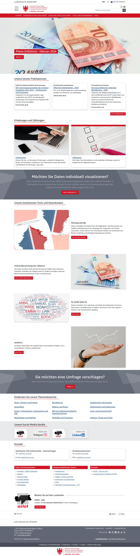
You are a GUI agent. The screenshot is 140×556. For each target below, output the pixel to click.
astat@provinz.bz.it (27, 457)
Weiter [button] (19, 57)
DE (103, 2)
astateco (20, 474)
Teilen (112, 514)
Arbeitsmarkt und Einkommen (102, 407)
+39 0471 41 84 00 (81, 453)
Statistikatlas (21, 485)
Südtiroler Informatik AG (31, 539)
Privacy (74, 545)
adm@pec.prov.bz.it (24, 535)
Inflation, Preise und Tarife (60, 15)
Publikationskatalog (62, 474)
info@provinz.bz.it (25, 533)
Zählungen (77, 157)
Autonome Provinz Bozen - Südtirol (31, 528)
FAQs (57, 482)
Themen (18, 15)
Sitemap (19, 513)
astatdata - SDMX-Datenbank (27, 471)
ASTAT (96, 15)
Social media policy (94, 545)
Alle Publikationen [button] (118, 114)
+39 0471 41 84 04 (24, 453)
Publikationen (59, 471)
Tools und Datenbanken (82, 15)
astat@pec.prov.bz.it (84, 457)
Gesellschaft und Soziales (101, 402)
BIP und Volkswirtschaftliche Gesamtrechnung (64, 412)
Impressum (65, 545)
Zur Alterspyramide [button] (79, 237)
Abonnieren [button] (40, 507)
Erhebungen (21, 157)
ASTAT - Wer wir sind (100, 471)
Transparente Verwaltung (94, 528)
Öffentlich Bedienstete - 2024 (66, 88)
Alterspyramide (22, 477)
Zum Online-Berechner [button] (23, 278)
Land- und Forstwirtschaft (101, 411)
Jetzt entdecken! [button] (70, 192)
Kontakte (108, 528)
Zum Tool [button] (76, 314)
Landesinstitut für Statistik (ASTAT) (105, 474)
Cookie (82, 545)
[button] (121, 6)
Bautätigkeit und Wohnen (25, 418)
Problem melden (120, 528)
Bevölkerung (57, 402)
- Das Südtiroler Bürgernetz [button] (110, 539)
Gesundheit (19, 407)
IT (108, 2)
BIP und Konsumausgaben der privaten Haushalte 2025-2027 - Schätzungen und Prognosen (32, 90)
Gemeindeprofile (23, 482)
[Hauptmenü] (16, 8)
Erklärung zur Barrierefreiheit (49, 545)
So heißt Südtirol (23, 479)
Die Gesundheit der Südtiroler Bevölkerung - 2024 (104, 89)
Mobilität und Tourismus (62, 418)
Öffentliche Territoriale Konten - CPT (67, 485)
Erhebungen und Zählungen (35, 15)
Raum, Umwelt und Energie (26, 402)
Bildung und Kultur (60, 407)
